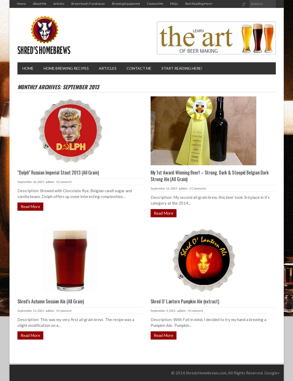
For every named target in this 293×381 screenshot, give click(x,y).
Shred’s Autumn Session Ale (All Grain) (50, 301)
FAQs (174, 4)
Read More (30, 206)
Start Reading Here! (199, 4)
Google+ (272, 372)
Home (21, 4)
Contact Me (155, 4)
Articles (58, 4)
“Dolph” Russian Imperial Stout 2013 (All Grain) (58, 172)
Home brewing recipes (66, 68)
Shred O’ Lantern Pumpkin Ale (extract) (185, 301)
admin (50, 182)
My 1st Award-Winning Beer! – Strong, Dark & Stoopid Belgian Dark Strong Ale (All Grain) (210, 175)
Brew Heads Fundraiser (88, 4)
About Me (39, 4)
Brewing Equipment (126, 4)
